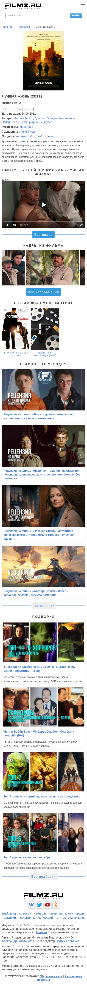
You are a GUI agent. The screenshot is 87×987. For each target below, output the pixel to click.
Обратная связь (51, 976)
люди (80, 913)
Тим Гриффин (31, 122)
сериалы (55, 913)
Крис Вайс (26, 126)
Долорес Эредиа (46, 118)
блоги (69, 913)
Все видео (43, 234)
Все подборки (43, 876)
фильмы (40, 913)
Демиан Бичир (23, 118)
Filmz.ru (41, 932)
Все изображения (43, 292)
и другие (46, 122)
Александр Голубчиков (18, 941)
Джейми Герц (44, 136)
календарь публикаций (36, 917)
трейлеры (9, 913)
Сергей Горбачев (67, 941)
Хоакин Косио (67, 118)
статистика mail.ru (70, 917)
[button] (81, 268)
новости (25, 913)
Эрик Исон (28, 131)
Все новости (43, 606)
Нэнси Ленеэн (11, 122)
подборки (9, 917)
